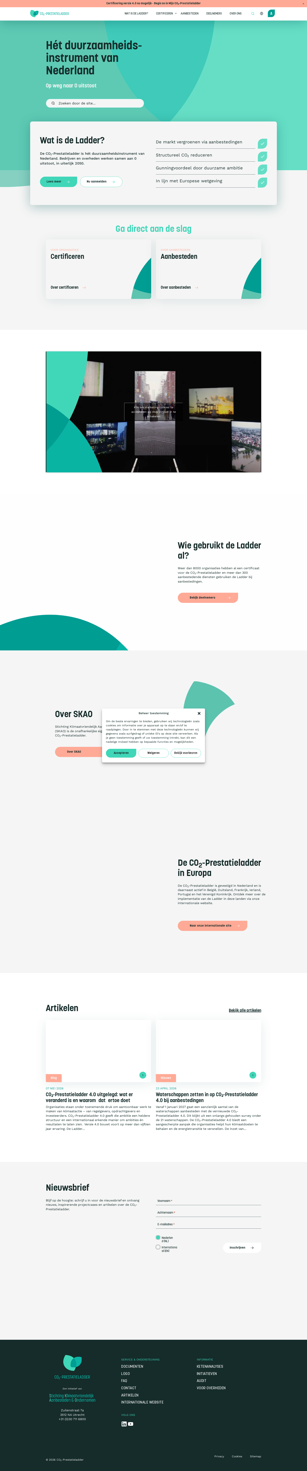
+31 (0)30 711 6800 (72, 1419)
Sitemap (255, 1456)
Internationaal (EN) (169, 1249)
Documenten (132, 1367)
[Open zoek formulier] (252, 14)
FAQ (124, 1381)
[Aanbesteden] (208, 269)
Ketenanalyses (210, 1367)
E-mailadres (166, 1224)
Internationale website (142, 1402)
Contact (128, 1388)
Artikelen (130, 1395)
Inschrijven (242, 1247)
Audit (202, 1381)
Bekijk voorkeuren (185, 753)
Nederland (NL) (167, 1240)
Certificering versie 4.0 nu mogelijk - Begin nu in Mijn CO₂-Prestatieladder (153, 3)
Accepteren (121, 753)
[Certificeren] (98, 269)
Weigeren (153, 753)
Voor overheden (211, 1388)
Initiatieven (207, 1374)
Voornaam (164, 1201)
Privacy (219, 1456)
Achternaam (166, 1213)
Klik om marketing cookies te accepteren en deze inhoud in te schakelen (153, 412)
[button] (199, 713)
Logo (125, 1374)
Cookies (237, 1456)
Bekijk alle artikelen (245, 1011)
